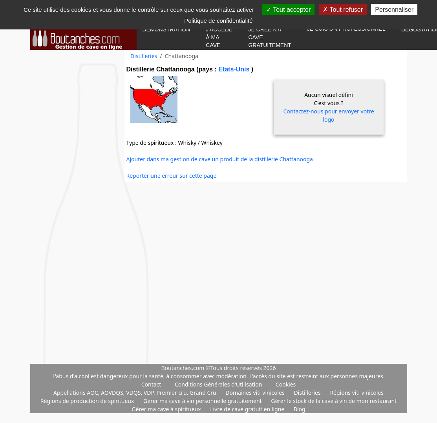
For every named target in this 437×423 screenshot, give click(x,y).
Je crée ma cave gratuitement (269, 37)
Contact (151, 384)
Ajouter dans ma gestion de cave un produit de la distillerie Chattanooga (219, 159)
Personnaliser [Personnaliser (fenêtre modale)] (394, 9)
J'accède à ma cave (219, 37)
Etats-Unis (234, 69)
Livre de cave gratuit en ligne (248, 409)
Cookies (286, 384)
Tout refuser (343, 9)
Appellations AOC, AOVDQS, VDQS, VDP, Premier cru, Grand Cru (135, 392)
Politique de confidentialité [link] (218, 20)
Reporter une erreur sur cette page (171, 175)
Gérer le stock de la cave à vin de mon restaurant (334, 401)
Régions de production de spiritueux (87, 401)
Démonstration (166, 29)
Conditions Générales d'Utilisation (218, 384)
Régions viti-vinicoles (357, 392)
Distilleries (143, 56)
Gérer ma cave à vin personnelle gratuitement (203, 401)
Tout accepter (288, 9)
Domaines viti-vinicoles (255, 392)
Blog (299, 409)
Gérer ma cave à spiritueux (167, 409)
